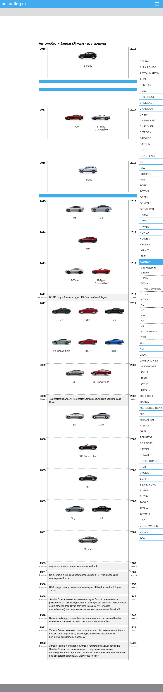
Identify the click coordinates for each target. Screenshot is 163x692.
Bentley (146, 85)
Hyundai (145, 244)
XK (142, 326)
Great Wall (148, 209)
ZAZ (142, 537)
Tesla (144, 508)
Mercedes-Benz (151, 407)
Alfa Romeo (148, 67)
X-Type (144, 299)
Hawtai (145, 226)
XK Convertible (149, 331)
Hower (145, 238)
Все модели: (148, 267)
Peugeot (146, 437)
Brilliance (147, 96)
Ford (143, 185)
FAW (142, 167)
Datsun (145, 144)
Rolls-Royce (149, 460)
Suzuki (144, 496)
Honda (144, 232)
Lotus (144, 384)
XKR (143, 336)
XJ (142, 320)
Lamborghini (149, 360)
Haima (144, 215)
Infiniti (145, 250)
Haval (144, 220)
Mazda (144, 401)
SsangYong (148, 484)
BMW (143, 90)
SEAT (143, 466)
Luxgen (145, 390)
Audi (143, 79)
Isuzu (143, 256)
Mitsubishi (147, 419)
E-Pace (145, 272)
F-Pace (145, 278)
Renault (146, 455)
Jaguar (145, 262)
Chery (144, 114)
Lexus (144, 372)
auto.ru (14, 3)
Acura (144, 61)
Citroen (145, 132)
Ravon (144, 449)
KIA (142, 348)
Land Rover (148, 366)
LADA (143, 354)
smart (144, 478)
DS (141, 161)
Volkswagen (149, 525)
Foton (144, 191)
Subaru (145, 490)
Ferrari (145, 173)
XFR (143, 315)
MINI (142, 413)
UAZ (142, 520)
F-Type (144, 283)
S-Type (144, 294)
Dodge (144, 150)
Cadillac (146, 102)
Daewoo (146, 138)
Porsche (146, 443)
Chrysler (147, 126)
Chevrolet (148, 120)
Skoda (144, 472)
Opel (143, 431)
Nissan (144, 425)
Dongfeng (147, 155)
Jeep (143, 342)
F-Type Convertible (151, 288)
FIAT (142, 179)
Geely (144, 197)
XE (142, 304)
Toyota (145, 514)
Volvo (144, 531)
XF (142, 310)
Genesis (145, 203)
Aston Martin (149, 73)
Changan (146, 108)
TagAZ (144, 502)
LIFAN (143, 378)
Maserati (146, 396)
